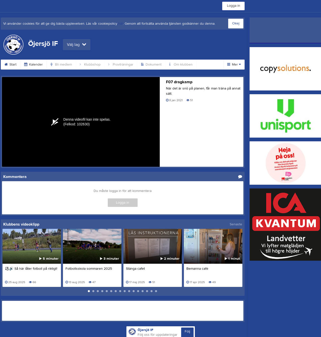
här (120, 23)
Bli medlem (61, 64)
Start (10, 64)
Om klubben (181, 64)
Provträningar (120, 64)
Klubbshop (90, 64)
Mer (234, 64)
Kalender (33, 64)
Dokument (151, 64)
